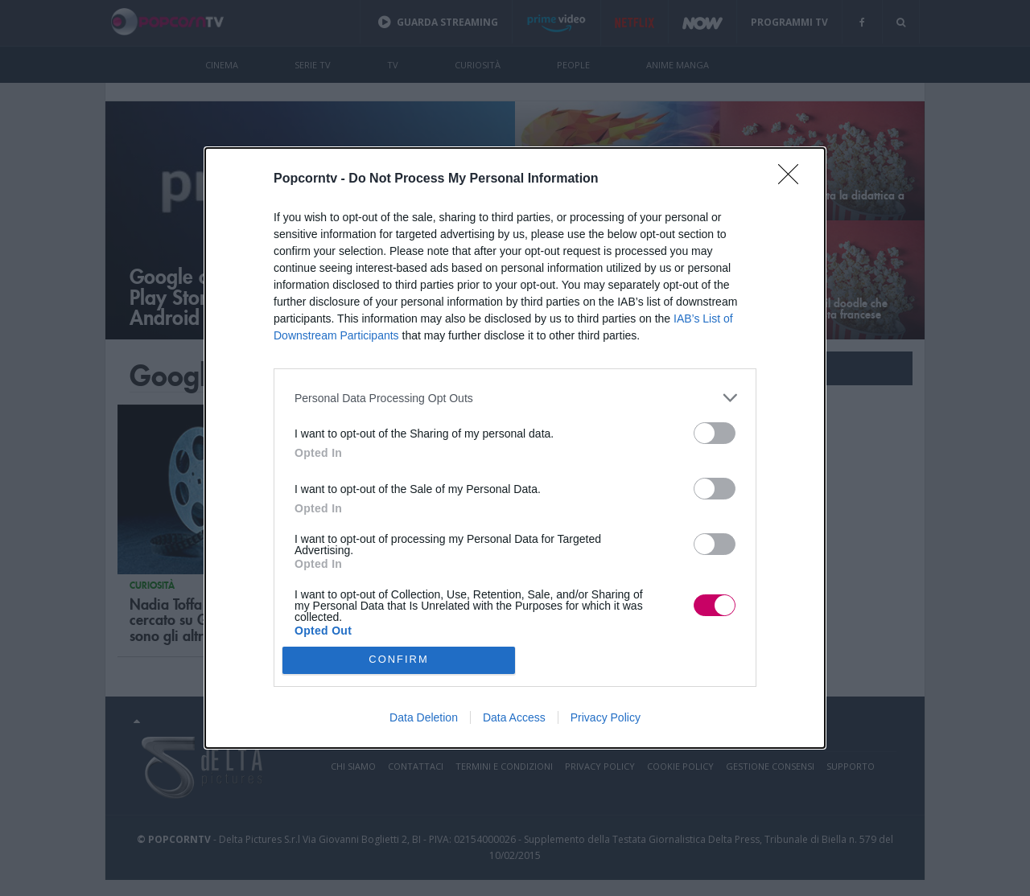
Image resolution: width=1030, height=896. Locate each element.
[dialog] (515, 447)
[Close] (793, 179)
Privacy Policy (606, 717)
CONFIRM (399, 660)
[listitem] (515, 397)
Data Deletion (423, 717)
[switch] (714, 433)
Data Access (514, 717)
